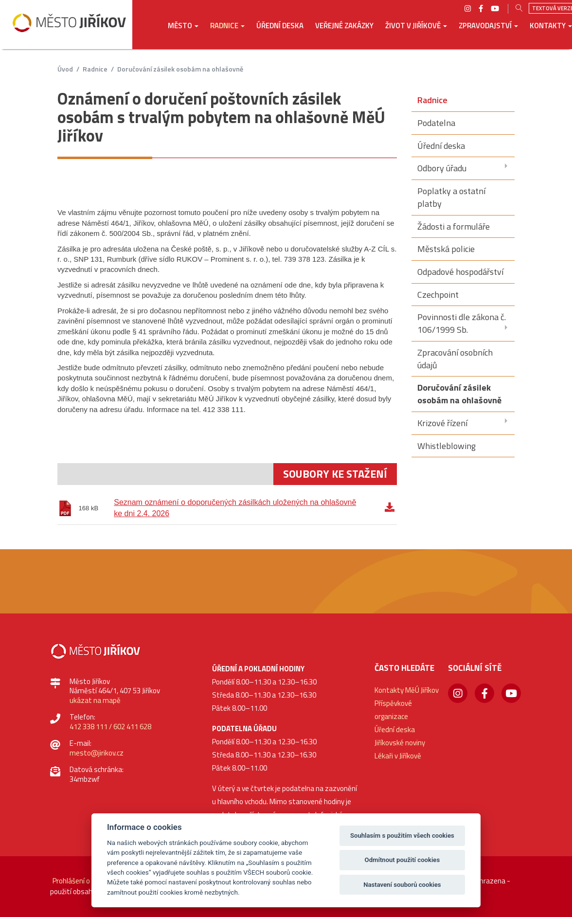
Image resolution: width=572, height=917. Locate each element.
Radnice (95, 69)
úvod (65, 69)
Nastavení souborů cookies (402, 884)
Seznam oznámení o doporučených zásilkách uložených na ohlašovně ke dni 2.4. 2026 (235, 508)
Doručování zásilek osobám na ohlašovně (180, 69)
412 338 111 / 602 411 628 (110, 726)
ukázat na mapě (95, 700)
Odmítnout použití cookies (402, 859)
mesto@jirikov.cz (97, 752)
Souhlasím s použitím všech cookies (402, 835)
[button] (183, 32)
